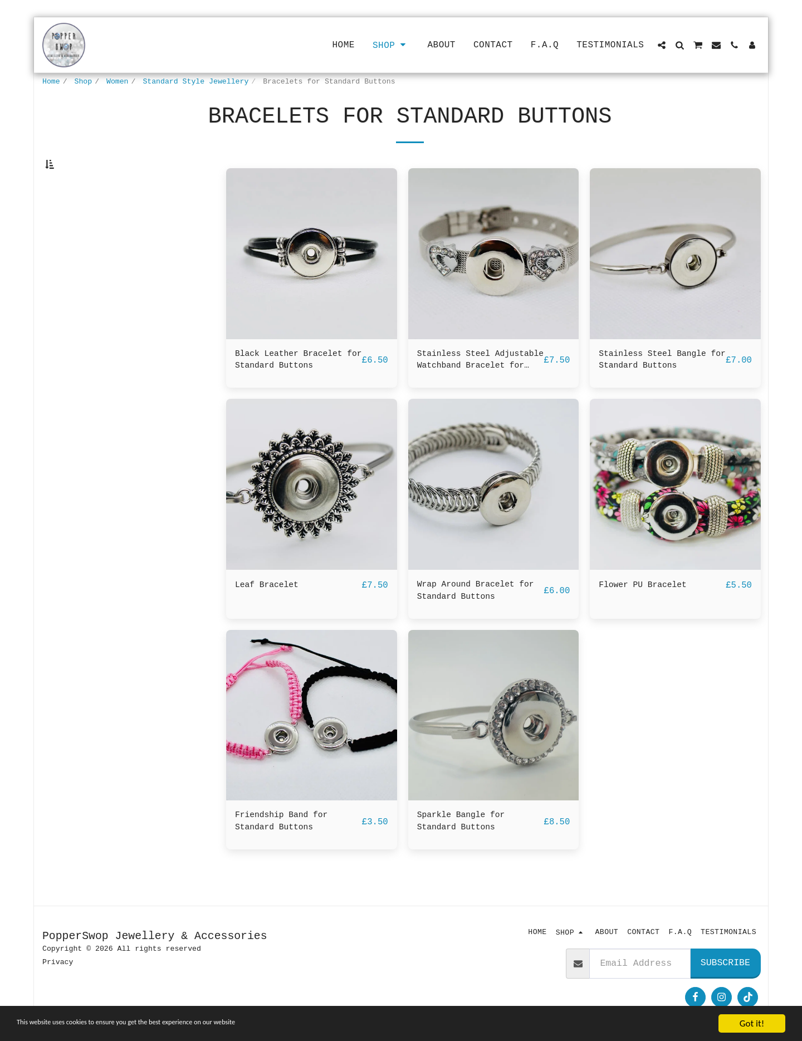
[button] (661, 45)
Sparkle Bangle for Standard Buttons (466, 856)
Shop (83, 81)
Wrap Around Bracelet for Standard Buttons (472, 621)
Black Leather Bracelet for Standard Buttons (295, 387)
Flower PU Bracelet (648, 614)
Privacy (57, 964)
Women (117, 81)
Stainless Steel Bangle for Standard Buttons (659, 387)
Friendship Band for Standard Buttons (287, 856)
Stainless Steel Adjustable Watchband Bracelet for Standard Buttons (475, 388)
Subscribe (725, 965)
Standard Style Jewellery (195, 81)
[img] (311, 280)
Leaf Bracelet (271, 614)
